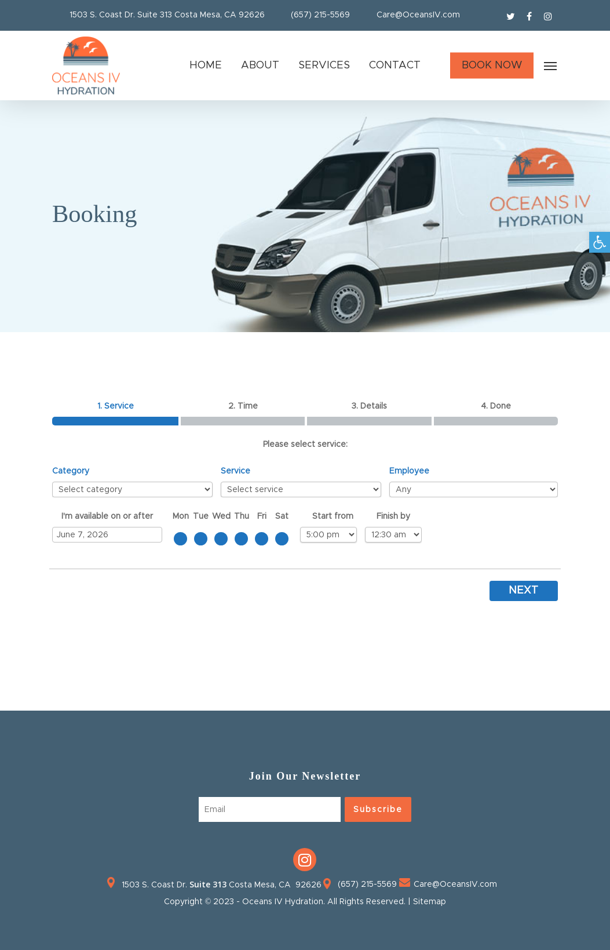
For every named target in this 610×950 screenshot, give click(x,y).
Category (70, 471)
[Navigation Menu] (551, 65)
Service (235, 471)
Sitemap (429, 902)
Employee (409, 471)
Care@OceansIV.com (418, 15)
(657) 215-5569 (320, 15)
